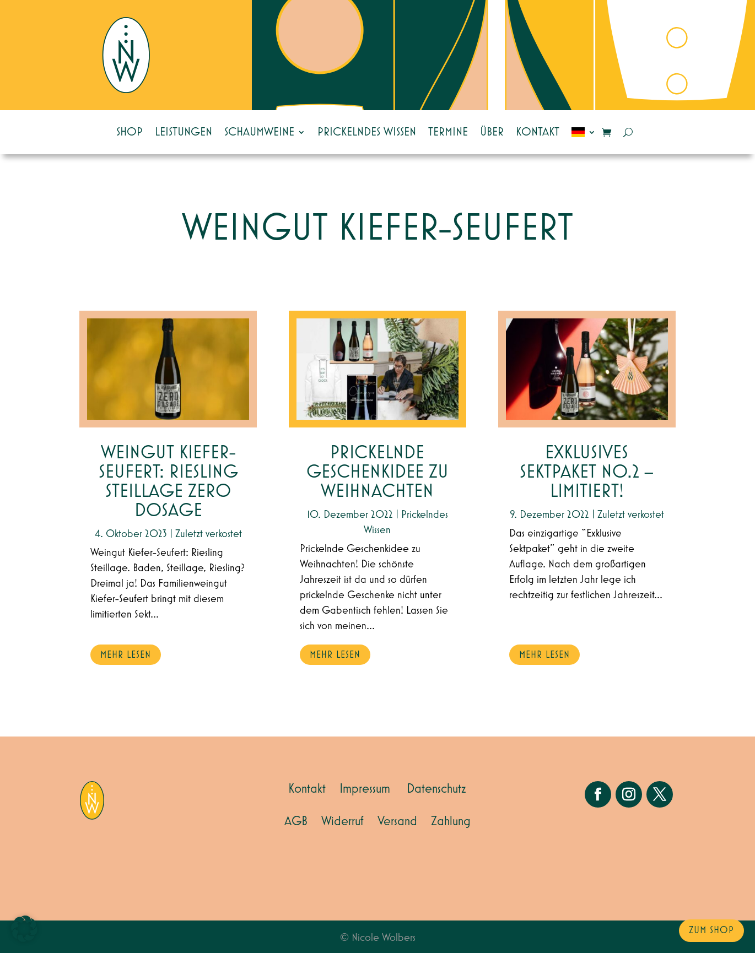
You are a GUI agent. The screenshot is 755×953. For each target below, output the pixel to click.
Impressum (364, 788)
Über (492, 132)
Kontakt (537, 132)
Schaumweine (259, 132)
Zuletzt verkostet (208, 533)
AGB (296, 821)
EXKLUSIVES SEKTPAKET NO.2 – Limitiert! (587, 472)
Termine (448, 132)
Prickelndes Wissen (366, 132)
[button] (24, 929)
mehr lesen (125, 655)
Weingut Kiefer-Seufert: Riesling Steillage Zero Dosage (168, 482)
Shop (129, 132)
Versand (397, 821)
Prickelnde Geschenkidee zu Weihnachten (377, 472)
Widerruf (342, 821)
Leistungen (183, 132)
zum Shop (711, 930)
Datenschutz (436, 788)
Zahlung (451, 821)
